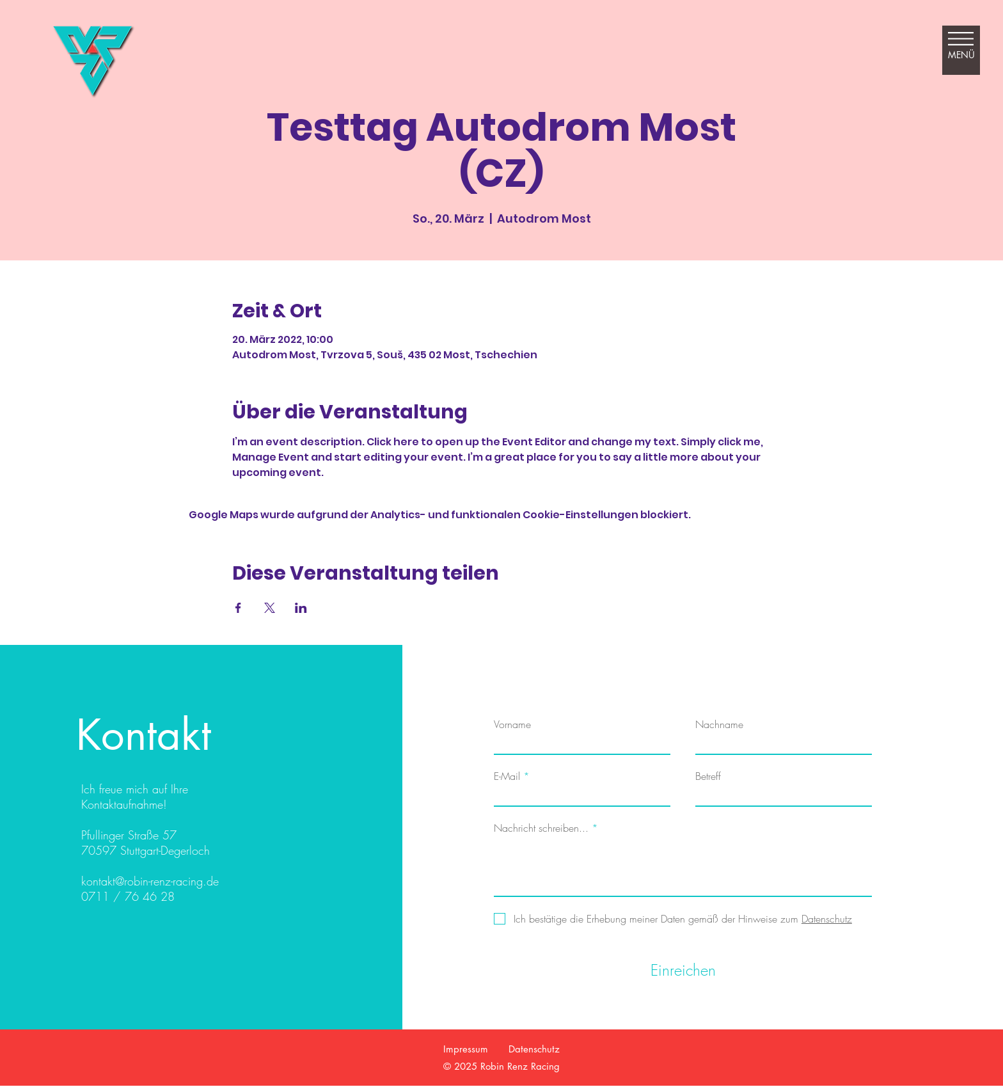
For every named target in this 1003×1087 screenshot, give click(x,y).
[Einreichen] (683, 970)
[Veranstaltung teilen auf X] (270, 608)
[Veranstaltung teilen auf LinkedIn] (301, 608)
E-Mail (507, 776)
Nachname (719, 724)
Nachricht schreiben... (541, 828)
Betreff (708, 776)
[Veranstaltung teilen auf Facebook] (238, 608)
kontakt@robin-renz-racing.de (150, 881)
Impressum (465, 1049)
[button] (961, 44)
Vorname (512, 724)
